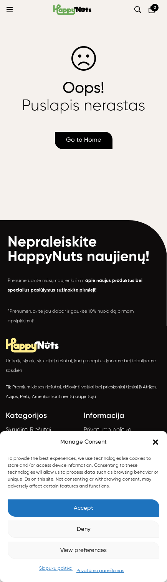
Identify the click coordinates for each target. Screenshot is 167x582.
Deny (84, 529)
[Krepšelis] (152, 9)
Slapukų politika (56, 568)
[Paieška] (138, 9)
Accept (83, 508)
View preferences (83, 550)
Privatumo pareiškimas (100, 571)
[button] (155, 442)
